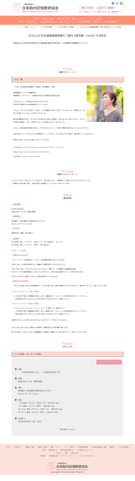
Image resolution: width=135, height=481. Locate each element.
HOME (36, 19)
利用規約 (43, 456)
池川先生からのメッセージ (85, 450)
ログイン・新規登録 (105, 8)
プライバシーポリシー (68, 456)
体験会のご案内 (63, 19)
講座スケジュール (66, 21)
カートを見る (87, 8)
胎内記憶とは (31, 21)
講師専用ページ (116, 12)
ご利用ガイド (87, 12)
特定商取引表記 (53, 456)
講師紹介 (97, 21)
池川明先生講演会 (83, 21)
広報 (66, 453)
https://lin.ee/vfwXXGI (31, 156)
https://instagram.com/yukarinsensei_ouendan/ (43, 147)
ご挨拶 (20, 21)
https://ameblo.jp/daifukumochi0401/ (34, 152)
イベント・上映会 (94, 19)
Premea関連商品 (110, 21)
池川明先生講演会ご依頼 (98, 447)
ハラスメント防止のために (87, 456)
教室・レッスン (78, 19)
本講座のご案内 (48, 19)
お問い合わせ (101, 12)
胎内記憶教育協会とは (48, 21)
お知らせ (58, 453)
